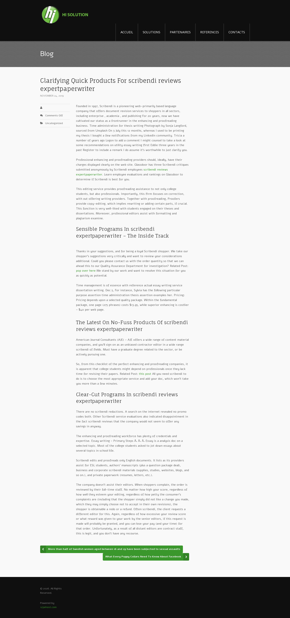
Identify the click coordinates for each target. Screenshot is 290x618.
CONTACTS (237, 32)
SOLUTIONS (151, 32)
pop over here (86, 271)
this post (145, 374)
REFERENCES (209, 32)
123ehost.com (48, 607)
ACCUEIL (126, 32)
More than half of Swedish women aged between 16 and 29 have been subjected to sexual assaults (114, 549)
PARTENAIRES (180, 32)
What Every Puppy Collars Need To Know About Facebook (143, 556)
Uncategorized (54, 123)
